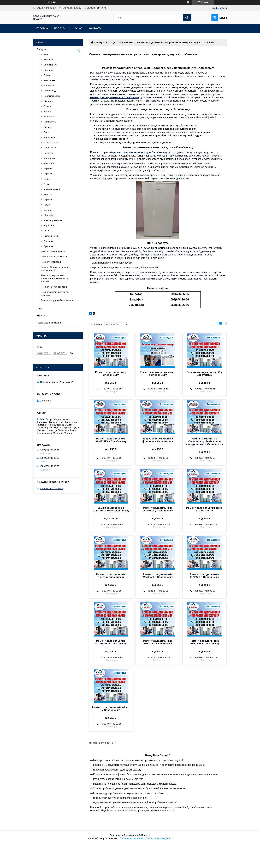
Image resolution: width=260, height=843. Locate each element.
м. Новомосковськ (50, 96)
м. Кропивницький (50, 189)
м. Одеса (46, 106)
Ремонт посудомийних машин (57, 300)
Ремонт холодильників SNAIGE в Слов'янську (157, 642)
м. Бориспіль (48, 59)
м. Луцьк (45, 204)
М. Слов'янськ (127, 42)
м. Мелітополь (48, 121)
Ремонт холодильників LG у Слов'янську (204, 373)
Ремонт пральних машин (54, 256)
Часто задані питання (49, 322)
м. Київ (44, 54)
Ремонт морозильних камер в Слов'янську (157, 373)
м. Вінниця (46, 127)
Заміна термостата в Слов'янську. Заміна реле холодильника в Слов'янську (204, 441)
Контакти (95, 28)
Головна (42, 28)
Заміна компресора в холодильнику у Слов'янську (110, 509)
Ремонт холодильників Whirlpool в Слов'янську (158, 575)
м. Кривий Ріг (48, 85)
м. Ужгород (47, 210)
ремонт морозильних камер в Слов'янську (140, 152)
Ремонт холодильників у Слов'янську (111, 373)
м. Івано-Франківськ (51, 220)
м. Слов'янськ (48, 147)
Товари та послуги (106, 42)
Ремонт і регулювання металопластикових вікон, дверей (55, 278)
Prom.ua (146, 835)
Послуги (59, 28)
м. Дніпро (46, 75)
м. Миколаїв (47, 163)
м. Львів (45, 132)
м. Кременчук (48, 158)
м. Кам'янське (48, 80)
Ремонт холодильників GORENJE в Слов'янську (110, 642)
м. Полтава (47, 153)
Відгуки (41, 315)
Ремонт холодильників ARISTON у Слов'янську (204, 642)
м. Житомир (47, 215)
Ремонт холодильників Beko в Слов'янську (204, 509)
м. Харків (46, 111)
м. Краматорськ (49, 142)
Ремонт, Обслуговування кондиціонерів (54, 268)
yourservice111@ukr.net (51, 488)
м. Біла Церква (49, 64)
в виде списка (225, 324)
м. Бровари (47, 70)
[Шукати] (187, 17)
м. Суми (45, 184)
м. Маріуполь (48, 137)
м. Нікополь (47, 101)
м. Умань (45, 179)
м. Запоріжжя (48, 116)
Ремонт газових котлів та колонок (54, 293)
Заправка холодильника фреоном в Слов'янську (157, 440)
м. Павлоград (48, 90)
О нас (78, 28)
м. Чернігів (46, 168)
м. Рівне (45, 230)
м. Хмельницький (50, 236)
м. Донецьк (47, 241)
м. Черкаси (46, 173)
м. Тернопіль (47, 225)
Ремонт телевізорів (51, 262)
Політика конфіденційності (159, 838)
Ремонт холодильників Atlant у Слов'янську (110, 708)
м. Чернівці (46, 199)
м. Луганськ (47, 246)
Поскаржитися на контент (132, 838)
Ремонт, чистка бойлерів (54, 287)
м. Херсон (46, 194)
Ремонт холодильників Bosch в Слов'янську (111, 575)
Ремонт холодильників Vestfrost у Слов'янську (158, 509)
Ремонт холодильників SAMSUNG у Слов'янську (110, 440)
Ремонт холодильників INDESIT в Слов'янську (204, 575)
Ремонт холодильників (53, 251)
